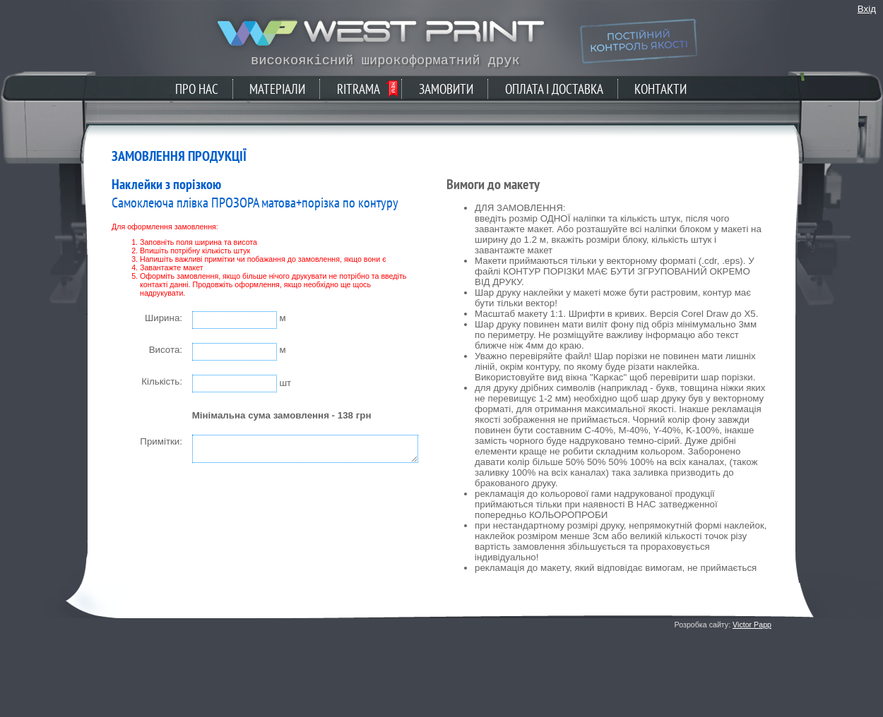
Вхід (867, 9)
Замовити (446, 88)
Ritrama (358, 88)
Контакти (660, 88)
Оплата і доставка (554, 88)
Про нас (196, 88)
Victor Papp (752, 624)
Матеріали (277, 88)
